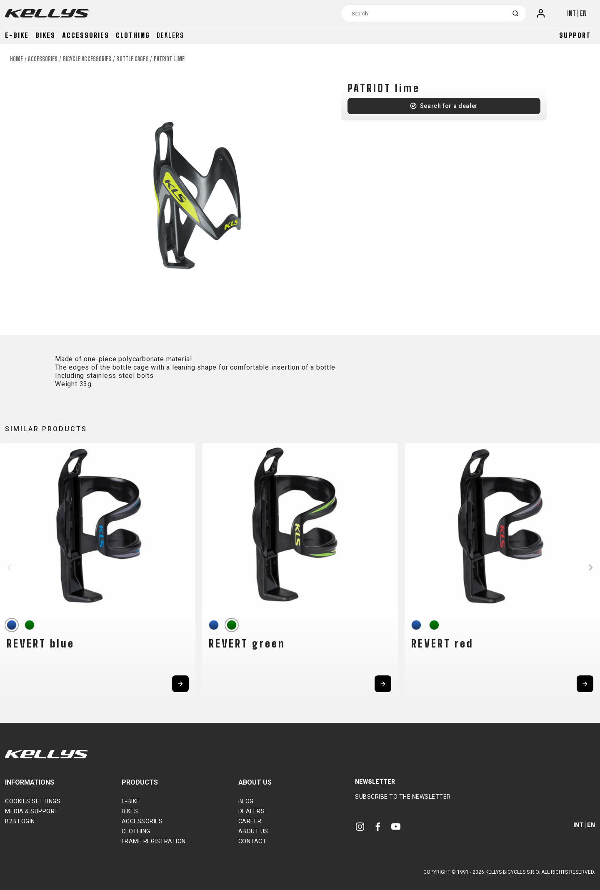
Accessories (85, 35)
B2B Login (20, 821)
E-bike (17, 35)
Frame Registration (154, 841)
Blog (246, 801)
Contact (252, 841)
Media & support (31, 811)
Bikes (45, 35)
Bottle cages (132, 58)
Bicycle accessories (87, 58)
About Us (253, 831)
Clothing (133, 35)
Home (16, 58)
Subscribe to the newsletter (403, 796)
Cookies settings (32, 801)
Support (575, 35)
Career (250, 821)
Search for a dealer (449, 105)
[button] (9, 567)
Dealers (170, 35)
